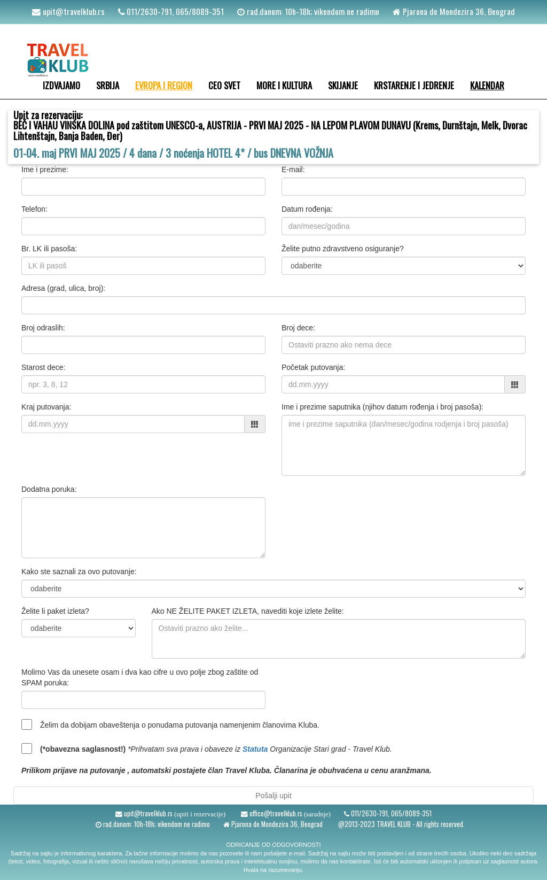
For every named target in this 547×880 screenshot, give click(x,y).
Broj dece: (298, 327)
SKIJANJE (343, 85)
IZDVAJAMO (61, 85)
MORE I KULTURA (284, 85)
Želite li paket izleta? (55, 611)
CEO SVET (224, 85)
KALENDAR (487, 85)
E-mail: (293, 169)
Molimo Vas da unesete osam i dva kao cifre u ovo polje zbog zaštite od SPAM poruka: (139, 677)
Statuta (255, 749)
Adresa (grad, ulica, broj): (63, 288)
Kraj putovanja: (46, 407)
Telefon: (34, 209)
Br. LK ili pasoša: (49, 248)
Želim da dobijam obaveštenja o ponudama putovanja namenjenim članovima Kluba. (179, 725)
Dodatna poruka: (49, 489)
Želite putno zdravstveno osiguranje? (343, 248)
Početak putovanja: (313, 367)
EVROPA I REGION (163, 85)
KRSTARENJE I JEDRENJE (414, 85)
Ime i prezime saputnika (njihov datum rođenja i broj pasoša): (382, 407)
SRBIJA (107, 85)
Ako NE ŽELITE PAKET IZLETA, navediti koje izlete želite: (248, 611)
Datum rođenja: (307, 209)
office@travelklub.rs (275, 813)
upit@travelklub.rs (73, 11)
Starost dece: (43, 367)
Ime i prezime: (44, 169)
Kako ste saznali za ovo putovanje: (79, 571)
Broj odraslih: (43, 327)
